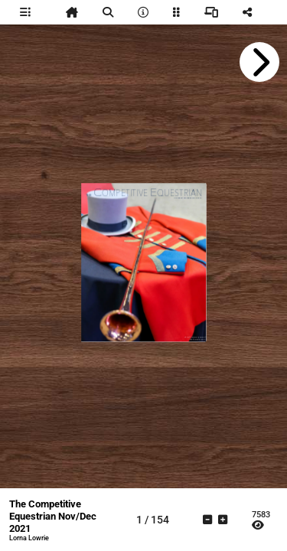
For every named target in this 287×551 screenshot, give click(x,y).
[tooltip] (25, 12)
